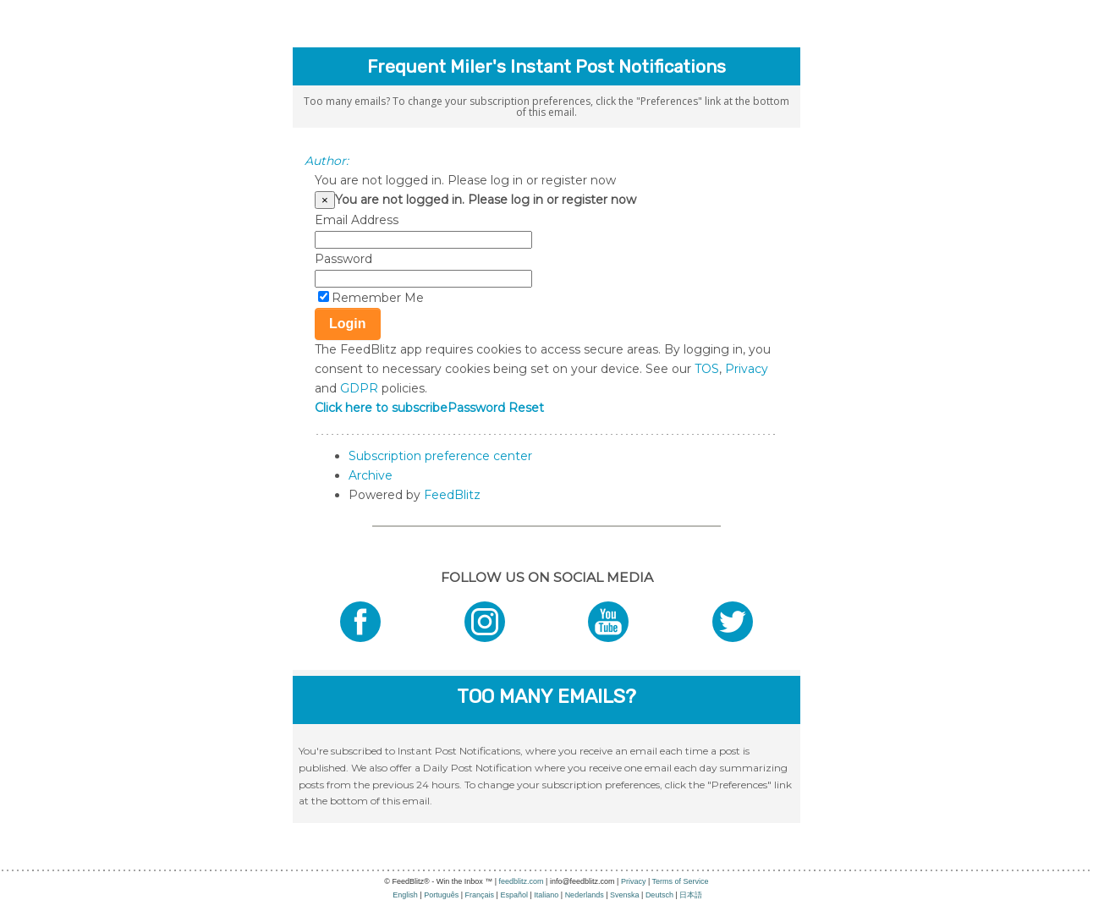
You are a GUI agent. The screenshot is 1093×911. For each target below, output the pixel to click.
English (405, 895)
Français (480, 895)
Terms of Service (680, 881)
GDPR (359, 388)
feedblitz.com (521, 881)
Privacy (746, 368)
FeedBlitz (452, 494)
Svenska (625, 895)
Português (441, 895)
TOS (707, 368)
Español (514, 895)
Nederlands (584, 895)
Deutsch (659, 895)
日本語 (690, 895)
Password (343, 258)
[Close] (325, 200)
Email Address (356, 220)
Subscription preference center (440, 456)
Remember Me (378, 297)
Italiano (546, 895)
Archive (371, 475)
